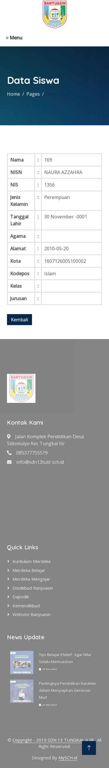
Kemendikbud (26, 605)
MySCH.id (67, 757)
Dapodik (20, 596)
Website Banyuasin (31, 614)
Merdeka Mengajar (31, 579)
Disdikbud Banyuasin (32, 588)
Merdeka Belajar (28, 570)
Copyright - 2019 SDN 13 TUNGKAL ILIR (53, 740)
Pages (33, 94)
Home (13, 94)
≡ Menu (14, 38)
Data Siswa (58, 94)
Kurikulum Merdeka (31, 561)
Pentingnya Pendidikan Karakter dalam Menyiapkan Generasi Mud (67, 690)
